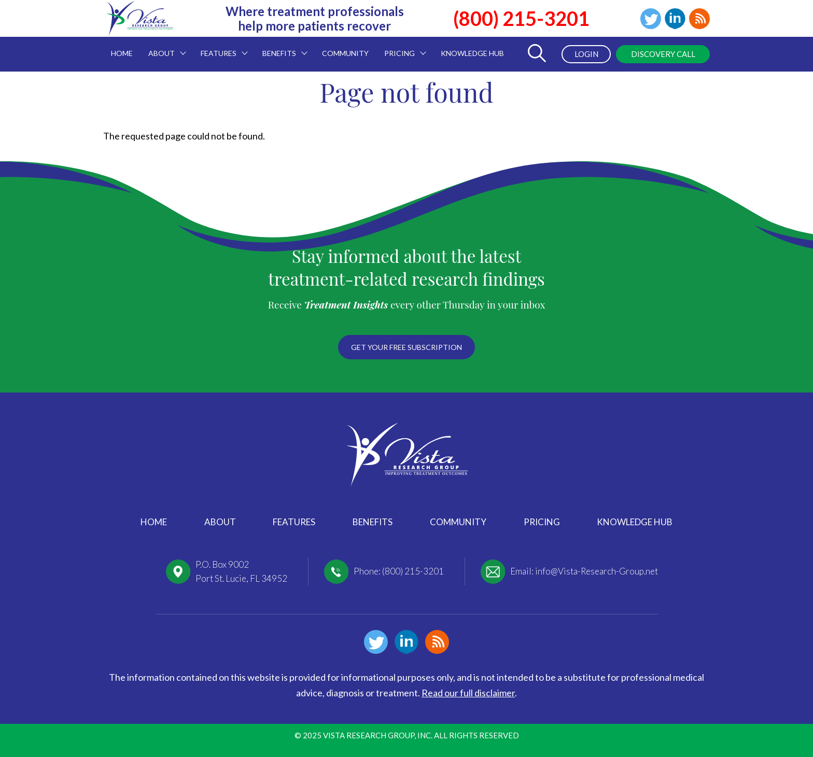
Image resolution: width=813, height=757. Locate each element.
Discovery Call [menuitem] (663, 54)
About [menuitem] (163, 47)
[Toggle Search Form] (537, 54)
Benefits (373, 521)
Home (154, 521)
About (220, 521)
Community (458, 521)
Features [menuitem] (220, 47)
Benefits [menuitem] (281, 47)
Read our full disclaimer (468, 692)
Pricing (542, 521)
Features (294, 521)
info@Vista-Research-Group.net (596, 571)
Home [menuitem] (122, 53)
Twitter (650, 18)
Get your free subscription (406, 347)
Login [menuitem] (586, 54)
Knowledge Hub (634, 521)
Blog (699, 18)
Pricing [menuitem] (401, 47)
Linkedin (675, 18)
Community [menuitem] (345, 53)
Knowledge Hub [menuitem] (472, 53)
